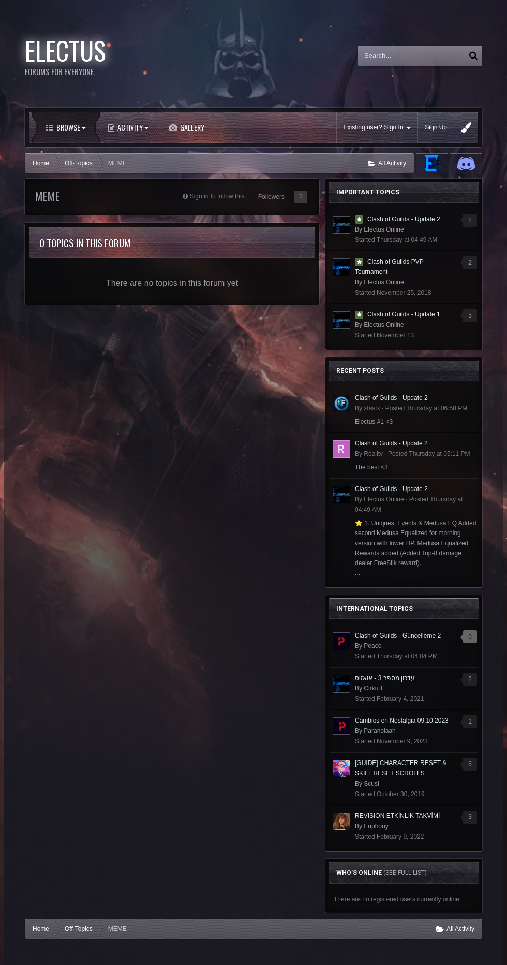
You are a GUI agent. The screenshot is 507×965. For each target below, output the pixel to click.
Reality (373, 453)
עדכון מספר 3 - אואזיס (385, 678)
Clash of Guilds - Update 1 (403, 314)
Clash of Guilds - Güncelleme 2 (398, 635)
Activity (132, 127)
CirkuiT (373, 688)
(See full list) (405, 872)
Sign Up (436, 127)
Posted (426, 408)
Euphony (376, 826)
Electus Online (384, 229)
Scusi (371, 783)
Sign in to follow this (217, 196)
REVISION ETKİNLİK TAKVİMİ (397, 815)
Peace (372, 646)
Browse (70, 127)
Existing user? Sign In (377, 128)
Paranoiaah (379, 730)
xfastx (372, 408)
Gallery (191, 127)
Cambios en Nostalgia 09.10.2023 (402, 720)
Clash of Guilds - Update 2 (403, 219)
